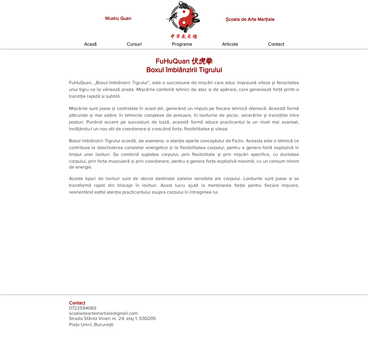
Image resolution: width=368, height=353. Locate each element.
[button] (134, 44)
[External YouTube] (184, 248)
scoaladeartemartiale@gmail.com (103, 313)
